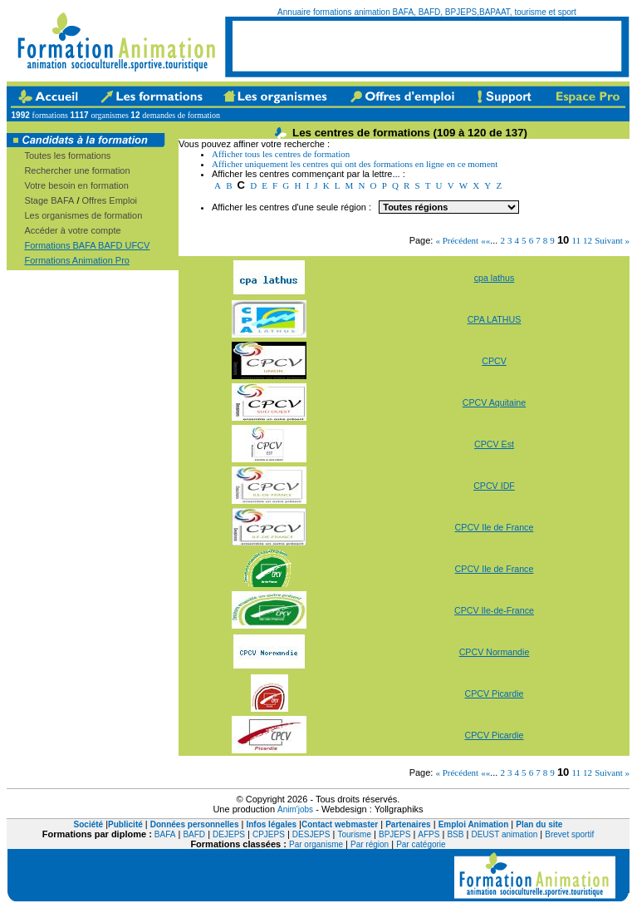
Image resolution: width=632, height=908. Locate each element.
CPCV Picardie (493, 693)
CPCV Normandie (494, 652)
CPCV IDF (494, 486)
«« (485, 240)
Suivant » (612, 240)
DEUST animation (504, 834)
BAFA (165, 834)
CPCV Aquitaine (494, 402)
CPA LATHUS (495, 319)
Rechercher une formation (77, 170)
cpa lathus (494, 278)
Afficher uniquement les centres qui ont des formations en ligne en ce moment (354, 164)
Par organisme (316, 844)
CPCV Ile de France (494, 527)
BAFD (194, 834)
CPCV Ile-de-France (494, 610)
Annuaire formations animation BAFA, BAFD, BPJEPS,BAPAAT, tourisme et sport (426, 12)
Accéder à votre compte (72, 230)
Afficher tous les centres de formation (281, 154)
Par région (369, 844)
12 (587, 240)
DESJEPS (311, 834)
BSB (455, 834)
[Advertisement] (427, 46)
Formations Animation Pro (77, 260)
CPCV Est (494, 444)
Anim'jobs (295, 809)
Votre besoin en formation (76, 185)
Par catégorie (420, 844)
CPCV (494, 361)
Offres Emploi (109, 200)
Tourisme (354, 834)
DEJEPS (229, 834)
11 (576, 240)
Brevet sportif (569, 834)
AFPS (428, 834)
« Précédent (456, 240)
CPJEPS (268, 834)
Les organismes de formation (83, 215)
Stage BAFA (49, 200)
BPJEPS (394, 834)
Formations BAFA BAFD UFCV (86, 245)
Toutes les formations (67, 155)
